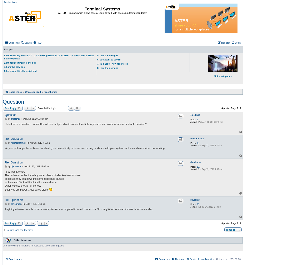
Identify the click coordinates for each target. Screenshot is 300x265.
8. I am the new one (107, 68)
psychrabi (195, 200)
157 (198, 167)
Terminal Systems (102, 9)
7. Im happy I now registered (112, 64)
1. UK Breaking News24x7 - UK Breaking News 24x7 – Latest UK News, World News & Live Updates (49, 57)
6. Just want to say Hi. (109, 59)
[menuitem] (26, 42)
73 (198, 204)
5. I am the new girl (107, 55)
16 (198, 143)
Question (13, 102)
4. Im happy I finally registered (20, 71)
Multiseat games (223, 66)
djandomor (195, 162)
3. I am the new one (14, 67)
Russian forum (10, 2)
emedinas (195, 115)
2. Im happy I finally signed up (20, 63)
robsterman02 (197, 138)
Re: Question (14, 138)
